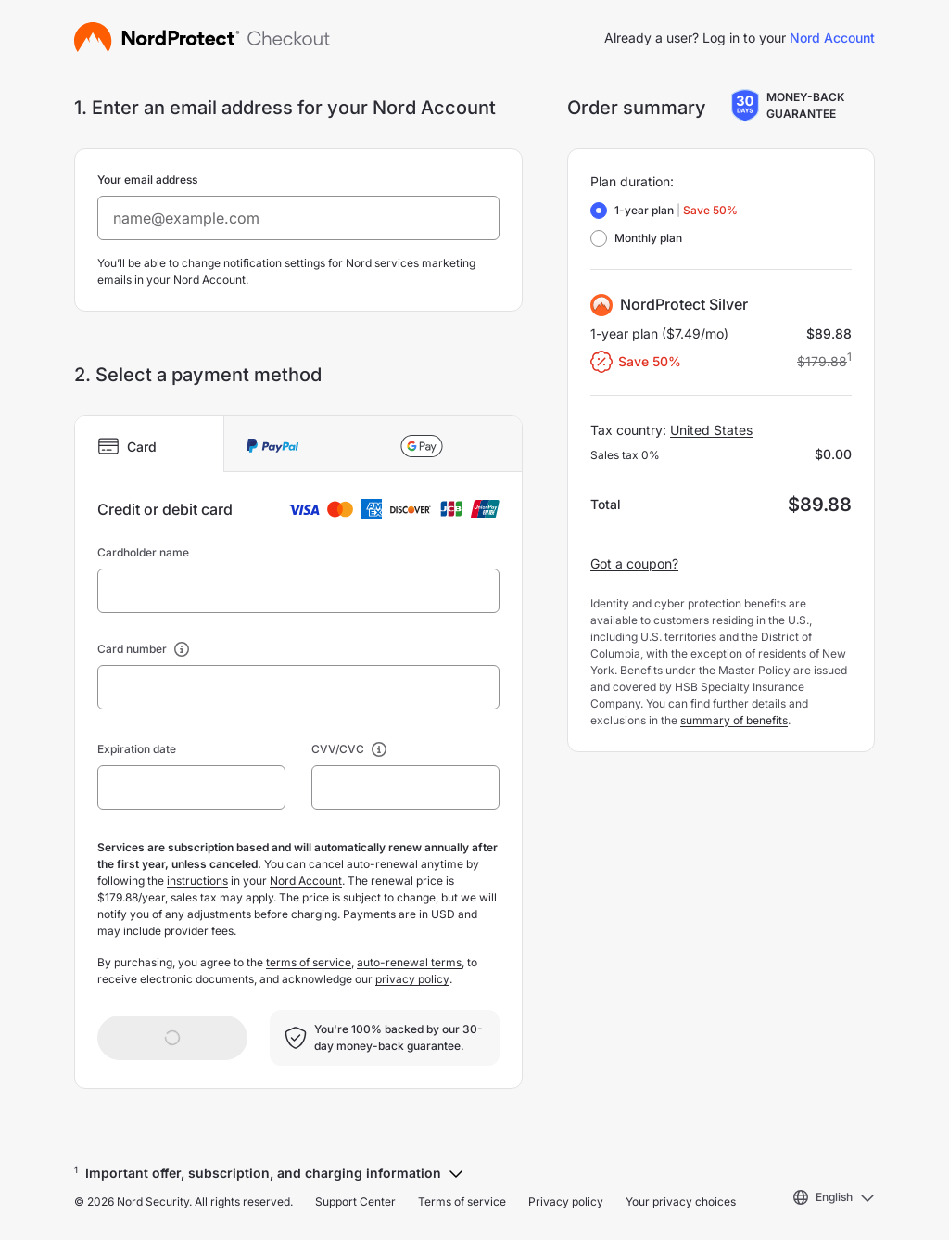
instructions (197, 881)
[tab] (149, 444)
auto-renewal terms (409, 962)
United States (711, 430)
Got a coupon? (634, 563)
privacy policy (412, 979)
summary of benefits (734, 720)
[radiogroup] (664, 224)
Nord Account (832, 37)
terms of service (308, 962)
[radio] (598, 210)
